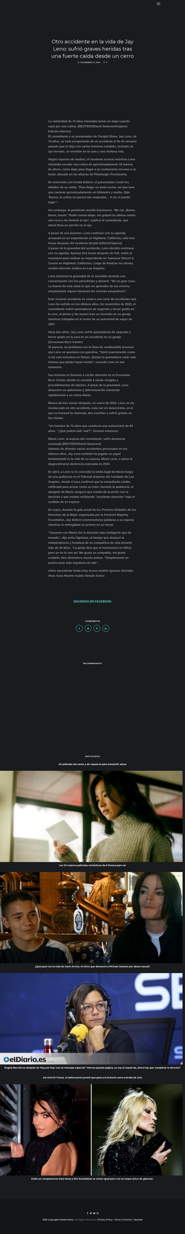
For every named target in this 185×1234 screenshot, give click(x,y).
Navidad (138, 1219)
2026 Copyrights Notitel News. (58, 1219)
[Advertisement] (92, 705)
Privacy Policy (105, 1219)
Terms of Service (123, 1219)
